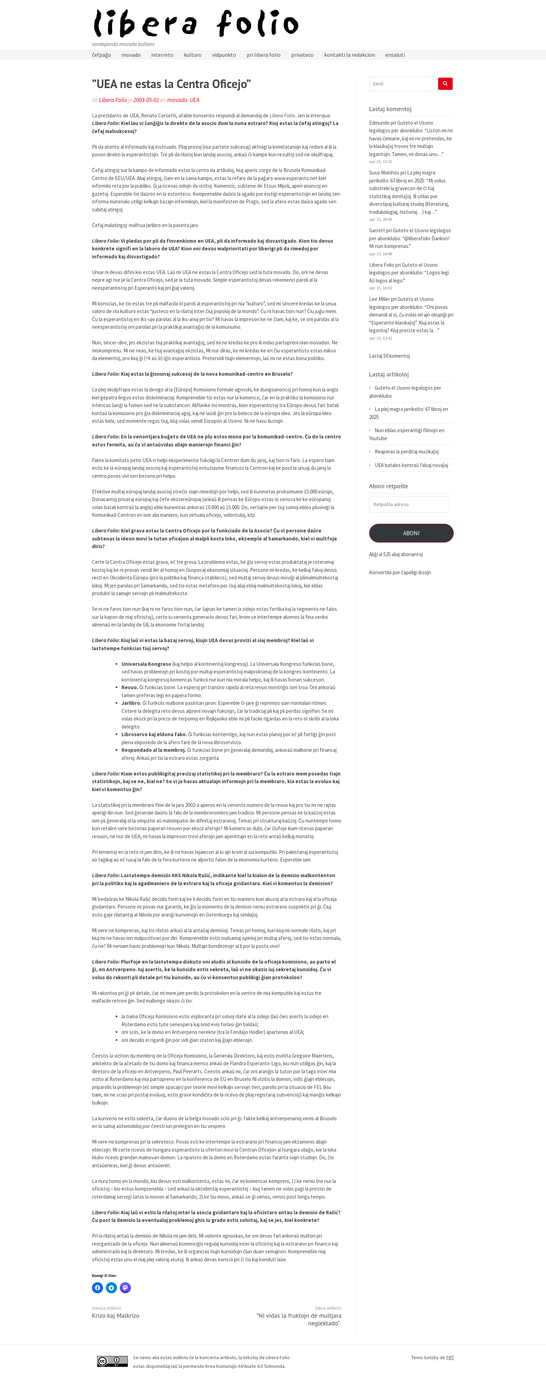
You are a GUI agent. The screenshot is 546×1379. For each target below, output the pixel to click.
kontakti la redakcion (349, 54)
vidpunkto (224, 54)
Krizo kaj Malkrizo (115, 1315)
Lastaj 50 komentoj (389, 355)
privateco (302, 54)
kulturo (193, 54)
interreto (162, 54)
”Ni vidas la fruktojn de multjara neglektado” (298, 1319)
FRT (450, 1357)
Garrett (377, 230)
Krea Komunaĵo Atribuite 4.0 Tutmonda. (245, 1366)
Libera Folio (113, 100)
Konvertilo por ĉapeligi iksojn (400, 572)
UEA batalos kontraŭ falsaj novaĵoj (411, 465)
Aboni (411, 533)
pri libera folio (264, 54)
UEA (195, 100)
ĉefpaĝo (101, 54)
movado (131, 54)
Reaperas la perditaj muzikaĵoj (407, 451)
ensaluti (395, 54)
